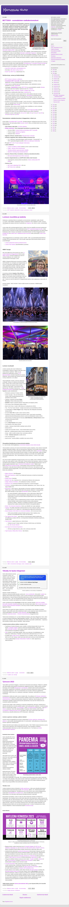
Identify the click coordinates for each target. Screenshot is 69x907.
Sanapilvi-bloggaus (29, 846)
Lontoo (30, 210)
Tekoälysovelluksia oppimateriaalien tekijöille (18, 150)
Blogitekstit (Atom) (9, 901)
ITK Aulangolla (20, 707)
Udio (6, 632)
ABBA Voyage (6, 255)
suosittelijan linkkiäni (13, 627)
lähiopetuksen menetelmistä (21, 687)
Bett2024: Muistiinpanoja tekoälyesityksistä (18, 151)
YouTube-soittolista (22, 126)
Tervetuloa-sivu (22, 847)
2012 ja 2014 (24, 112)
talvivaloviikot (25, 491)
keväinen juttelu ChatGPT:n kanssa (36, 847)
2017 (38, 112)
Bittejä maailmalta (9, 128)
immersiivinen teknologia (15, 563)
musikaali (27, 563)
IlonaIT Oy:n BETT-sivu (10, 71)
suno (12, 674)
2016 (34, 112)
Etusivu (25, 894)
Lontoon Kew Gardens (10, 244)
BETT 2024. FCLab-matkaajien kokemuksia (19, 142)
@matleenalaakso (34, 869)
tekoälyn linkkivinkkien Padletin (22, 638)
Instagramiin (29, 223)
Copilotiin (42, 594)
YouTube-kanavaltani (10, 863)
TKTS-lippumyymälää (33, 109)
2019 (6, 114)
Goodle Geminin (16, 635)
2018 (42, 112)
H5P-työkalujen (25, 789)
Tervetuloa (53, 56)
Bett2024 (18, 133)
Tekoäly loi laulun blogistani (14, 571)
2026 (54, 69)
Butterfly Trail (8, 480)
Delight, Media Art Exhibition (11, 481)
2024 (54, 73)
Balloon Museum (9, 473)
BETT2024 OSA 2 (12, 167)
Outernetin (39, 450)
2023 (18, 114)
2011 (54, 127)
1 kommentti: (22, 672)
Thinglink (32, 859)
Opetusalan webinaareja (56, 57)
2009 (54, 130)
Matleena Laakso (54, 35)
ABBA (8, 563)
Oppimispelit (34, 857)
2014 (54, 121)
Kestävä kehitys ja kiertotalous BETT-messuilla (26, 130)
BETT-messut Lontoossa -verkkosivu (13, 79)
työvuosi (12, 890)
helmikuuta (56, 91)
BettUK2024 (17, 210)
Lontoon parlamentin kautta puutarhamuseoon (16, 242)
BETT (8, 210)
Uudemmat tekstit (7, 894)
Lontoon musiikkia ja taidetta (14, 146)
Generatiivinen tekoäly (55, 51)
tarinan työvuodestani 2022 (21, 883)
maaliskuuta (56, 89)
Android (25, 92)
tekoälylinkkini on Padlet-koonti (16, 792)
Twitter (12, 90)
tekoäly (15, 674)
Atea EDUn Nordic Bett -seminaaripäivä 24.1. (15, 68)
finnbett (21, 210)
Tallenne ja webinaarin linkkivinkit (31, 140)
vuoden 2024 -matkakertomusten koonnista (21, 233)
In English (59, 29)
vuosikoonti (17, 890)
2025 (54, 71)
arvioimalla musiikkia (12, 629)
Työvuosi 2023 (8, 682)
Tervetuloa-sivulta (29, 805)
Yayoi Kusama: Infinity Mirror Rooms (13, 530)
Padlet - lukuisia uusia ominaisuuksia (16, 148)
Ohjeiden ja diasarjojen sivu (11, 847)
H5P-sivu (38, 846)
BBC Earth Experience (10, 475)
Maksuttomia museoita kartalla (12, 465)
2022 (14, 114)
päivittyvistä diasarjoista (23, 851)
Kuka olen (53, 26)
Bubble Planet (8, 478)
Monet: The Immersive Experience (13, 506)
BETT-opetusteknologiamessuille (35, 229)
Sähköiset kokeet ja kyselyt (56, 54)
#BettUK (31, 88)
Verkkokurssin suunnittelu (27, 860)
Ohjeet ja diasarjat (55, 49)
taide (30, 563)
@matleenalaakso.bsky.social (12, 871)
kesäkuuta (56, 84)
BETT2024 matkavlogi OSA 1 (14, 165)
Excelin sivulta (16, 104)
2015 (30, 112)
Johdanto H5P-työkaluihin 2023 (26, 868)
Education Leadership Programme (28, 53)
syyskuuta (56, 80)
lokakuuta (56, 78)
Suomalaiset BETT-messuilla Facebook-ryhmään (34, 63)
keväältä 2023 (6, 233)
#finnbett (43, 87)
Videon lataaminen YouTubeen (31, 866)
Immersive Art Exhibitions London (26, 464)
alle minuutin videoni (14, 524)
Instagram (26, 90)
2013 (54, 123)
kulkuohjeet (29, 95)
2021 (54, 108)
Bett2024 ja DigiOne (20, 132)
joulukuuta (56, 75)
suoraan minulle (24, 123)
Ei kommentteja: (22, 208)
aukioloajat (17, 85)
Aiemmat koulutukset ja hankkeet (58, 59)
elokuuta (56, 82)
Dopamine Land (9, 483)
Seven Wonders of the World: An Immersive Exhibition (17, 511)
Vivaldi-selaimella (22, 612)
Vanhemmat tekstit (42, 894)
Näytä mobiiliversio (25, 897)
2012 (54, 125)
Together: (7, 507)
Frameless (7, 485)
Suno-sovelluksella (30, 594)
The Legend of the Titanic (11, 516)
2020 (10, 114)
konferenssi (26, 210)
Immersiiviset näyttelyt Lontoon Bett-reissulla (29, 444)
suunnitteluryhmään (32, 707)
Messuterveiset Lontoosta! (28, 135)
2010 (54, 129)
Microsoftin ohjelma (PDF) (9, 50)
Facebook (17, 90)
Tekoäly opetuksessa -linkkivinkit (27, 855)
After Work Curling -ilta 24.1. (16, 69)
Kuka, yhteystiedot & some (56, 47)
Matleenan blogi (15, 10)
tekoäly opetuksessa (25, 788)
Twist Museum (8, 521)
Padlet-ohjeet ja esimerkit (15, 857)
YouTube (32, 90)
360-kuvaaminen (12, 860)
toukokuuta (56, 86)
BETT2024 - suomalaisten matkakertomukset (20, 20)
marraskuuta (56, 76)
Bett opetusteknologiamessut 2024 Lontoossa (18, 155)
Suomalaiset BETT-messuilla (15, 121)
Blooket (40, 859)
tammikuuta (56, 93)
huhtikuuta (56, 88)
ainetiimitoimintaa (7, 699)
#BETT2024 (24, 87)
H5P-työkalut (53, 52)
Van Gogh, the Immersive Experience (13, 526)
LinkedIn (22, 90)
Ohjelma (7, 84)
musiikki (9, 674)
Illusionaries (8, 488)
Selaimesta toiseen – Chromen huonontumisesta (18, 613)
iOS (29, 92)
